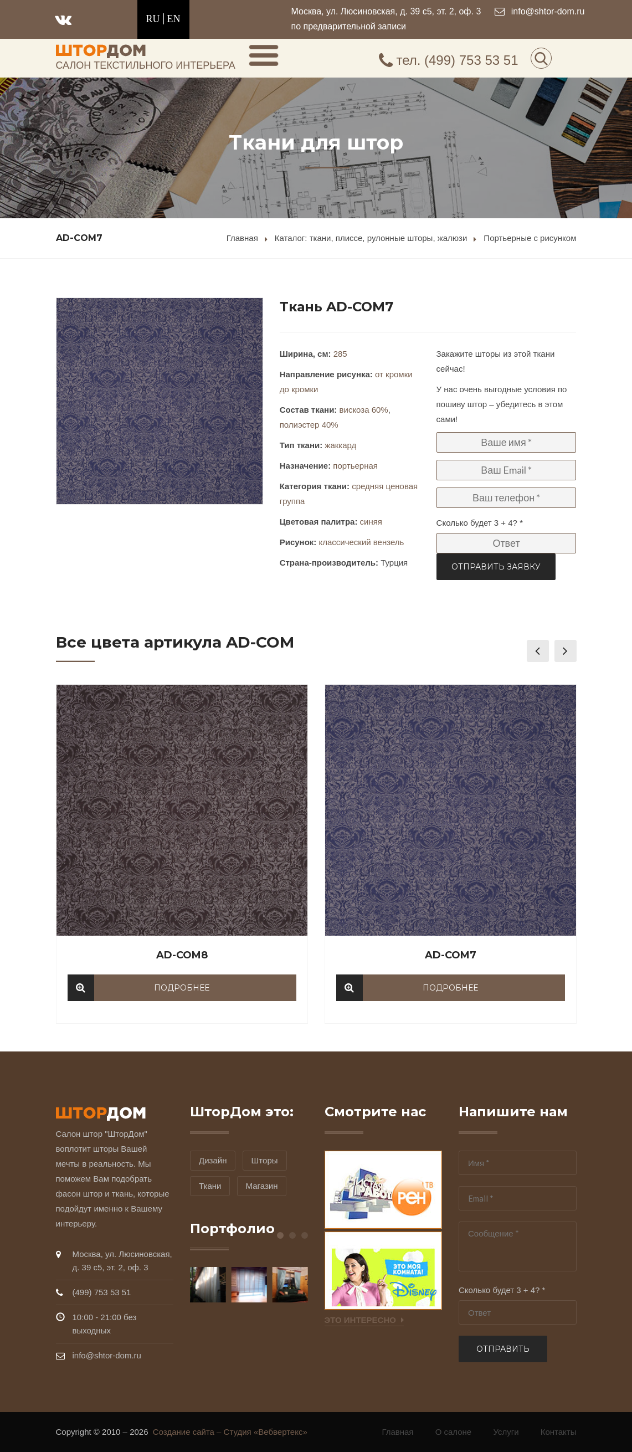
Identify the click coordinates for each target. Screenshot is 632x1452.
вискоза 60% (364, 409)
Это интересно (364, 1320)
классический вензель (361, 542)
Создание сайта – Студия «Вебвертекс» (233, 1431)
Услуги (505, 1431)
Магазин (262, 1186)
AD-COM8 (182, 955)
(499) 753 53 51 (448, 60)
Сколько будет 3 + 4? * (479, 522)
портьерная (355, 465)
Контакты (559, 1431)
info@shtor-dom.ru (548, 11)
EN (174, 18)
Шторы (264, 1160)
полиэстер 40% (309, 424)
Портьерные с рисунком (530, 238)
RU (153, 18)
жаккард (340, 445)
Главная (242, 238)
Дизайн (213, 1160)
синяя (371, 521)
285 (340, 353)
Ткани (210, 1186)
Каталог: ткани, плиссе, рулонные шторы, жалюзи (371, 238)
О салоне (453, 1431)
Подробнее (181, 988)
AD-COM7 (450, 955)
